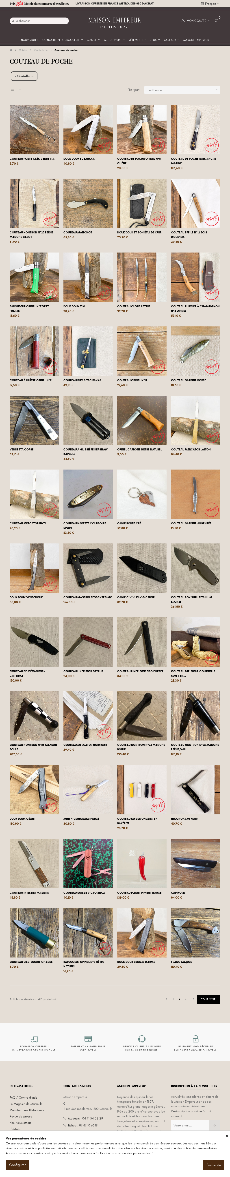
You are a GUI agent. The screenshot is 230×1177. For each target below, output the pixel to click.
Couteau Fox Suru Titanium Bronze (191, 600)
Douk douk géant (23, 819)
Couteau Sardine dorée (188, 380)
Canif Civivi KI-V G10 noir (136, 597)
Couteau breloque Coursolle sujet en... (193, 673)
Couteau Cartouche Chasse (31, 962)
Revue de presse (21, 1116)
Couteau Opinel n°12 (132, 380)
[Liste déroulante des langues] (210, 3)
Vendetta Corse (22, 449)
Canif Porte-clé (129, 523)
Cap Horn (178, 893)
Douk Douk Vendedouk (26, 597)
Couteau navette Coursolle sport (84, 526)
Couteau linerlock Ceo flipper (140, 671)
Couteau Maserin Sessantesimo (87, 597)
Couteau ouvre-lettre (133, 306)
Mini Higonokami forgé (81, 819)
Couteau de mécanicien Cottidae (28, 673)
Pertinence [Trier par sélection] (184, 90)
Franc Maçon (181, 962)
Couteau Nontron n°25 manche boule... (34, 747)
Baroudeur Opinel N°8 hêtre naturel (83, 964)
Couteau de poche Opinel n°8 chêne (139, 161)
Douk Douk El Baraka (79, 159)
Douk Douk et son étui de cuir (139, 232)
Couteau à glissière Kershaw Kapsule (85, 452)
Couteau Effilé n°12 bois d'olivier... (189, 235)
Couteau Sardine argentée (191, 523)
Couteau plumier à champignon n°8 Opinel (195, 309)
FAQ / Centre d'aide (23, 1097)
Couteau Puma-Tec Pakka (82, 380)
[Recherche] (39, 21)
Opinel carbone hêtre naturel (139, 449)
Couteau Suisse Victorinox (84, 893)
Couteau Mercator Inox (28, 523)
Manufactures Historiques (27, 1110)
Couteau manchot (77, 232)
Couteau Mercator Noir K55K (85, 745)
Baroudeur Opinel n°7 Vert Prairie (29, 309)
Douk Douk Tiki (74, 306)
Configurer (17, 1165)
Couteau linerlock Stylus (83, 671)
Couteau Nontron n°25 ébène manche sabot (31, 235)
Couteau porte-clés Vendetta (32, 159)
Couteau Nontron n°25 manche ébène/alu (195, 747)
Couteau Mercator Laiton (191, 449)
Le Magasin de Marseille (26, 1104)
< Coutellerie (24, 76)
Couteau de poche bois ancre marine (193, 161)
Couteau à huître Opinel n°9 (31, 380)
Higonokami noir (184, 819)
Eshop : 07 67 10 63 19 (83, 1125)
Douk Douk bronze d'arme (136, 962)
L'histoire (15, 1129)
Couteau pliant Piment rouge (139, 893)
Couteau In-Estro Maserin (29, 893)
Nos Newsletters (20, 1123)
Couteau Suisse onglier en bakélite (137, 821)
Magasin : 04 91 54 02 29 (85, 1118)
